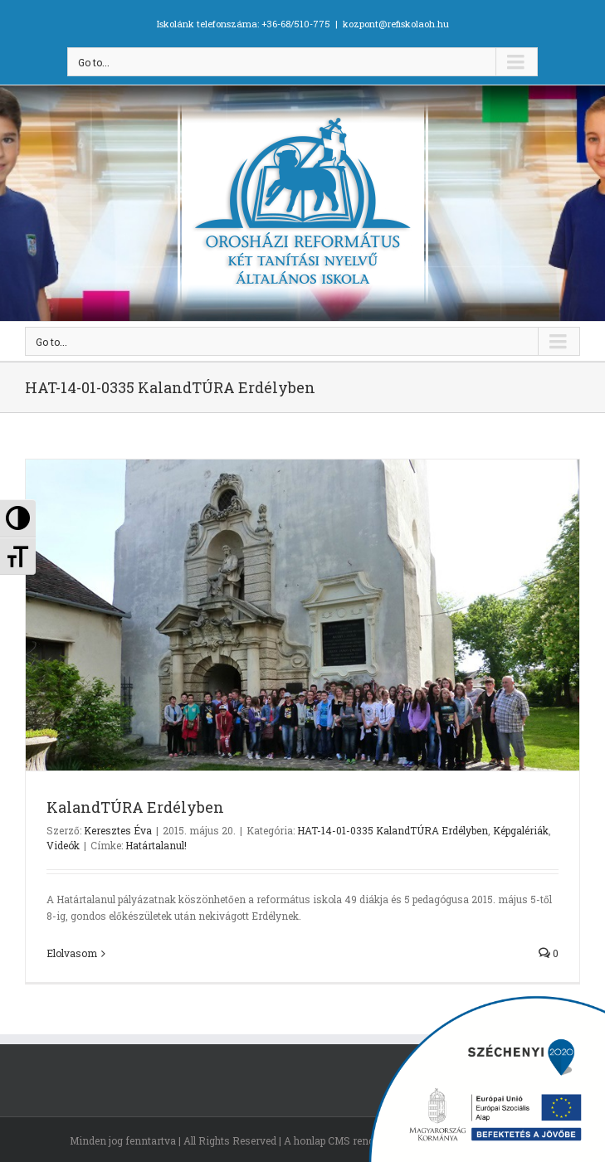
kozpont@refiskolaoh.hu (396, 23)
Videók (63, 845)
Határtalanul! (156, 845)
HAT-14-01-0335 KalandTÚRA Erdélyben (392, 830)
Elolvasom (71, 953)
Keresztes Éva (118, 830)
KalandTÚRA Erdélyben (135, 807)
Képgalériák (521, 830)
